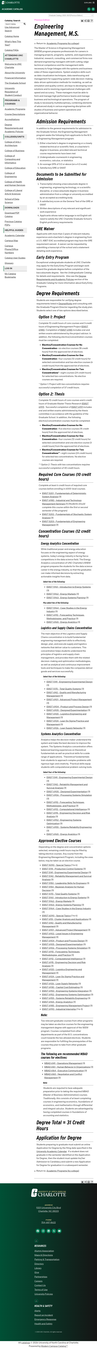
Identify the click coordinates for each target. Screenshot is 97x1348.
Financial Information (15, 78)
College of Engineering (11, 175)
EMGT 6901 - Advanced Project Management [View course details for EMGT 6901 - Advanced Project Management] (69, 699)
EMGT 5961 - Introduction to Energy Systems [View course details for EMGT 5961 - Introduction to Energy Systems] (69, 587)
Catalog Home (12, 36)
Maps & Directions (43, 1255)
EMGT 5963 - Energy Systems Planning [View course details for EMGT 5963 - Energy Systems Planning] (66, 597)
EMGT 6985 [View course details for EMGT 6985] (66, 330)
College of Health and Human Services (15, 184)
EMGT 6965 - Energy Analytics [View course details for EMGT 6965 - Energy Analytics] (62, 622)
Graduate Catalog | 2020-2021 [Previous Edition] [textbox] (65, 15)
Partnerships (40, 1276)
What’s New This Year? (13, 43)
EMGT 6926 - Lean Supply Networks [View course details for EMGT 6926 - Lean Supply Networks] (64, 728)
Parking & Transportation (46, 1259)
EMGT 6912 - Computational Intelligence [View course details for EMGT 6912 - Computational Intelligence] (67, 809)
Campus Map (11, 240)
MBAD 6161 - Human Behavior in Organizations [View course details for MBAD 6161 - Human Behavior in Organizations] (67, 1067)
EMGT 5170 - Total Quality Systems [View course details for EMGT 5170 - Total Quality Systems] (64, 689)
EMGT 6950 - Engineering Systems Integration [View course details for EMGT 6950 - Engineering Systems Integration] (65, 991)
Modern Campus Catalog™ (54, 1346)
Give (36, 1272)
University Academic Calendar (51, 1151)
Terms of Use (41, 1289)
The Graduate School (15, 83)
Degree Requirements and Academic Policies (14, 128)
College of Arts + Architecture (13, 144)
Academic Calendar (15, 235)
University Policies (43, 1294)
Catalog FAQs (12, 50)
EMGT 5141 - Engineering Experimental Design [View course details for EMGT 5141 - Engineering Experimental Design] (70, 682)
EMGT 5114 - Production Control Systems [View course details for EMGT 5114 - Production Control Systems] (62, 869)
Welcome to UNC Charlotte (13, 66)
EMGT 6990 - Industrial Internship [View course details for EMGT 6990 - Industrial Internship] (59, 1009)
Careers (38, 1281)
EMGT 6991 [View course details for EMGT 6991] (77, 407)
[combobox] (71, 15)
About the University (15, 72)
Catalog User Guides (15, 258)
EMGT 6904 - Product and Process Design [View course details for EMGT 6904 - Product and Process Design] (68, 706)
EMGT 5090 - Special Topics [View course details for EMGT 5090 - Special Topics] (56, 865)
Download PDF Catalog (12, 215)
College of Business (14, 150)
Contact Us (40, 1285)
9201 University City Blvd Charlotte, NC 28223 (48, 1209)
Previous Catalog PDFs (13, 223)
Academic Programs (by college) (63, 43)
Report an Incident (43, 1315)
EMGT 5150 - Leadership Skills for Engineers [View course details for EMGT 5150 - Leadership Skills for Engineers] (64, 883)
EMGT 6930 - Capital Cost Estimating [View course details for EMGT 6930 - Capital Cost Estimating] (61, 987)
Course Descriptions (15, 114)
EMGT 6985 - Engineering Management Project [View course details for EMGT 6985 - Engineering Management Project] (66, 1005)
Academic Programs (15, 109)
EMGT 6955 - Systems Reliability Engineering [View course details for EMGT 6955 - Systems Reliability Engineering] (69, 827)
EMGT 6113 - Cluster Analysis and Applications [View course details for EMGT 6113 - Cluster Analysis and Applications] (65, 919)
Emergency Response (45, 1319)
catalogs (25, 1342)
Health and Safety (43, 1323)
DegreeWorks (65, 303)
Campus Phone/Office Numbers (11, 249)
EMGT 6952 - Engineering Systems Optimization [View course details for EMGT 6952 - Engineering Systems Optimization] (66, 994)
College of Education (15, 168)
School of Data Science (12, 201)
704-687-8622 (48, 1222)
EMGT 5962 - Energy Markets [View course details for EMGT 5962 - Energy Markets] (61, 594)
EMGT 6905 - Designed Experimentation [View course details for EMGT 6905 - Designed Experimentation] (67, 710)
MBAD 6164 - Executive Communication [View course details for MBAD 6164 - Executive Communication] (64, 1070)
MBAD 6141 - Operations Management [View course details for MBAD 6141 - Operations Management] (63, 1063)
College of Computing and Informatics (12, 159)
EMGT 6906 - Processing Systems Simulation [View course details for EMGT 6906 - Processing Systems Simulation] (69, 795)
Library (37, 1268)
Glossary (9, 263)
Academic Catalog (12, 9)
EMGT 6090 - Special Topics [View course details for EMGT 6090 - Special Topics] (56, 915)
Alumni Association (44, 1251)
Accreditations (12, 119)
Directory (39, 1264)
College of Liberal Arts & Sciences (13, 192)
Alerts (37, 1311)
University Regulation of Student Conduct (13, 91)
